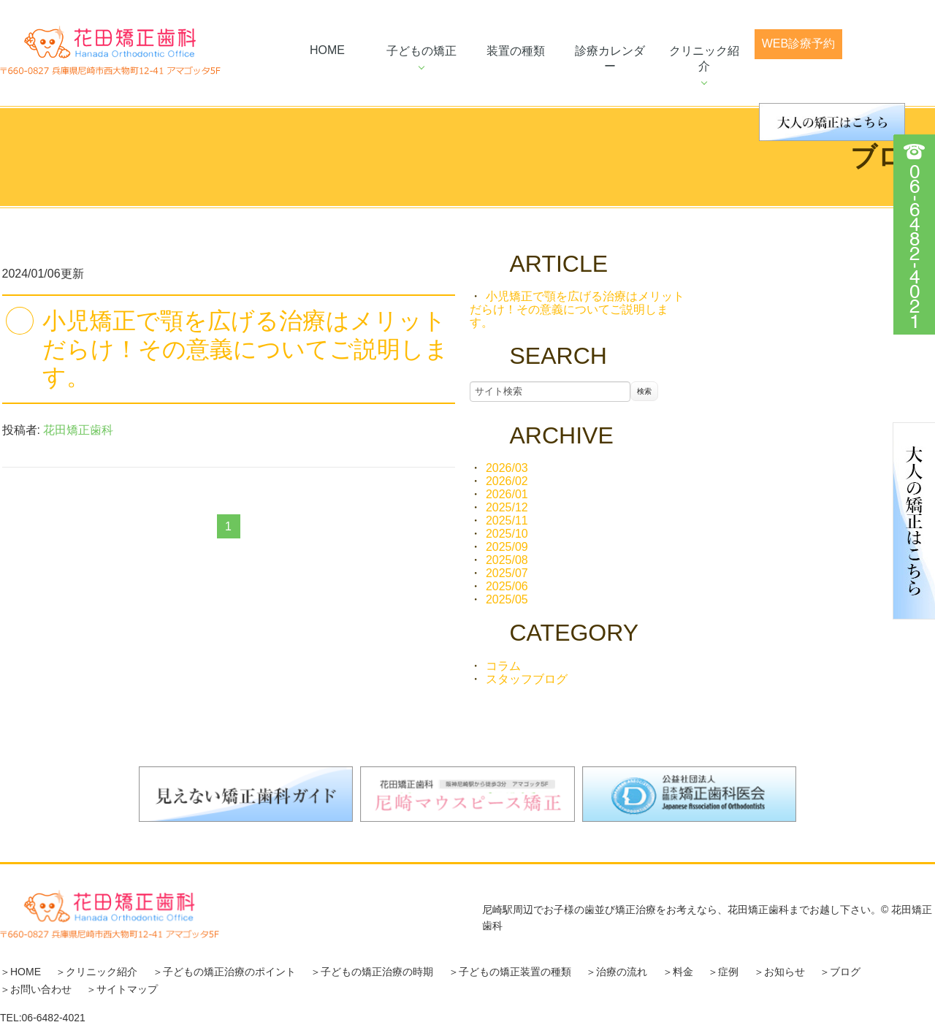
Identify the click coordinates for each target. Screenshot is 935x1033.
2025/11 (507, 520)
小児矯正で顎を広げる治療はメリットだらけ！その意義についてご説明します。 (245, 349)
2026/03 (507, 468)
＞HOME (20, 971)
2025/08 (507, 560)
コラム (503, 666)
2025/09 (507, 547)
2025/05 (507, 599)
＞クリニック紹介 (96, 971)
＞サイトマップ (122, 989)
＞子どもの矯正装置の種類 (510, 971)
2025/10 (507, 533)
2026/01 (507, 494)
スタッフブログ (527, 679)
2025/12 (507, 507)
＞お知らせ (779, 971)
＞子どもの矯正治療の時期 (371, 971)
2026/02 (507, 481)
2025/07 (507, 573)
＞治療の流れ (616, 971)
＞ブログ (840, 971)
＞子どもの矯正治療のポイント (224, 971)
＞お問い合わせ (36, 989)
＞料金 (678, 971)
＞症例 (723, 971)
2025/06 (507, 586)
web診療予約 (798, 43)
